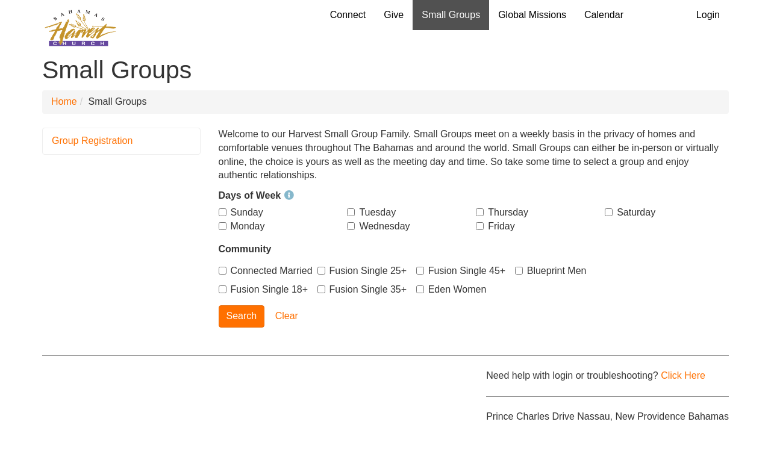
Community (245, 249)
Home (64, 101)
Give (394, 15)
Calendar (603, 15)
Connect (348, 15)
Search (241, 316)
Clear (286, 316)
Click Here (683, 375)
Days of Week (257, 195)
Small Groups (451, 15)
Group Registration (92, 140)
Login (708, 15)
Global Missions (532, 15)
